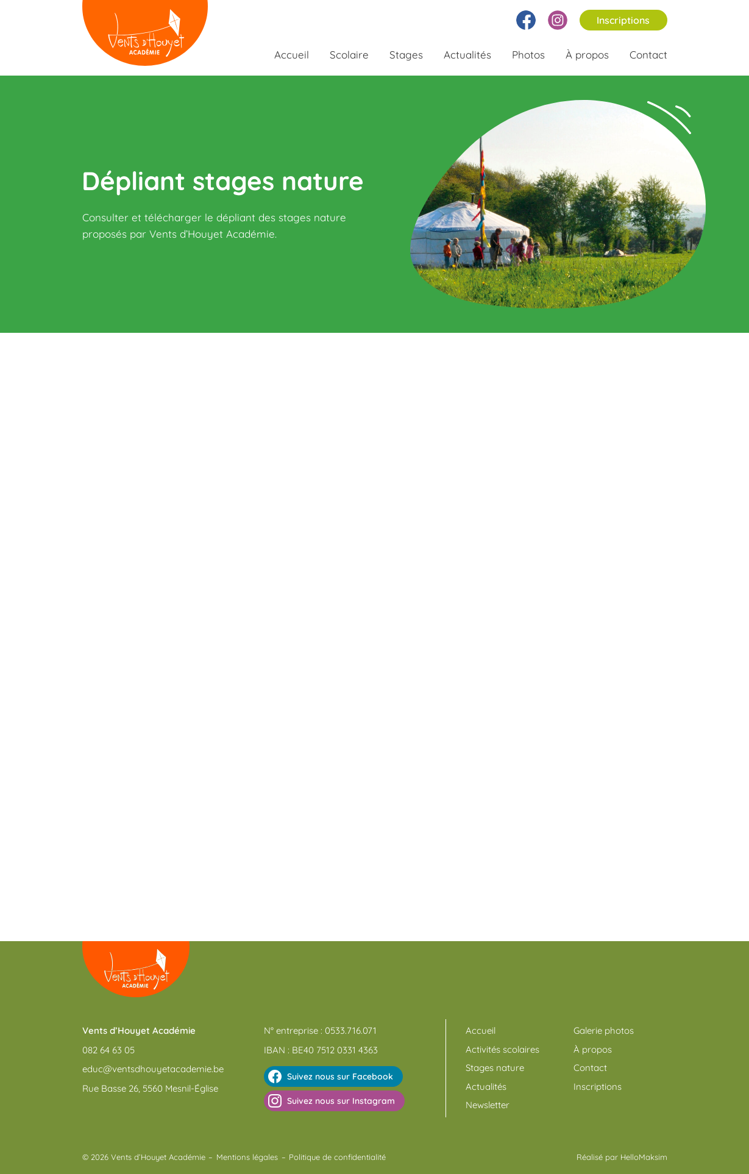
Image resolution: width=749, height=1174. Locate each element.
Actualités (467, 54)
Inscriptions (623, 20)
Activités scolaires (502, 1049)
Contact (648, 54)
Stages (406, 54)
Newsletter (487, 1105)
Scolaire (349, 54)
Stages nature (495, 1067)
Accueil (291, 54)
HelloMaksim (643, 1157)
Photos (528, 54)
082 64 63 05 (108, 1050)
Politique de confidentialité (337, 1157)
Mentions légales (247, 1157)
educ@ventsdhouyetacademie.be (153, 1069)
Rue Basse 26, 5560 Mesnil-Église (150, 1088)
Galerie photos (603, 1030)
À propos (587, 54)
